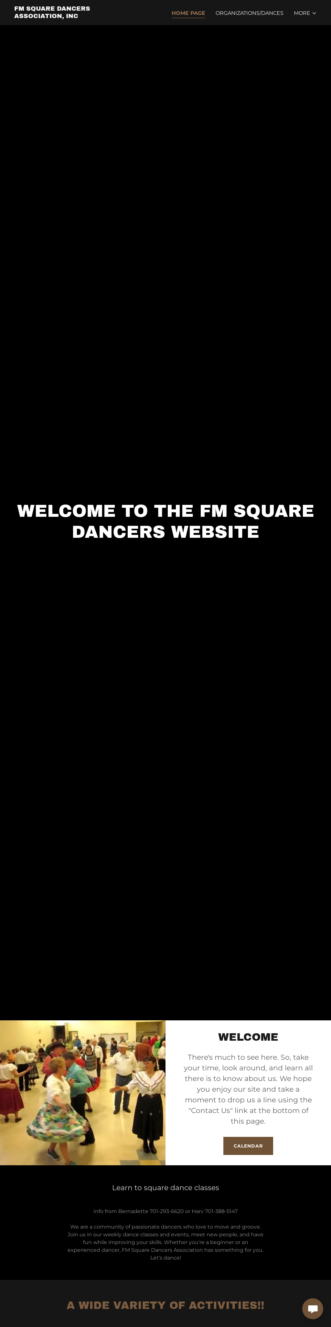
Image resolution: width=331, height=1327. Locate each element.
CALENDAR (248, 1146)
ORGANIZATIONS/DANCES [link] (249, 13)
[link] (67, 16)
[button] (305, 13)
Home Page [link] (188, 13)
